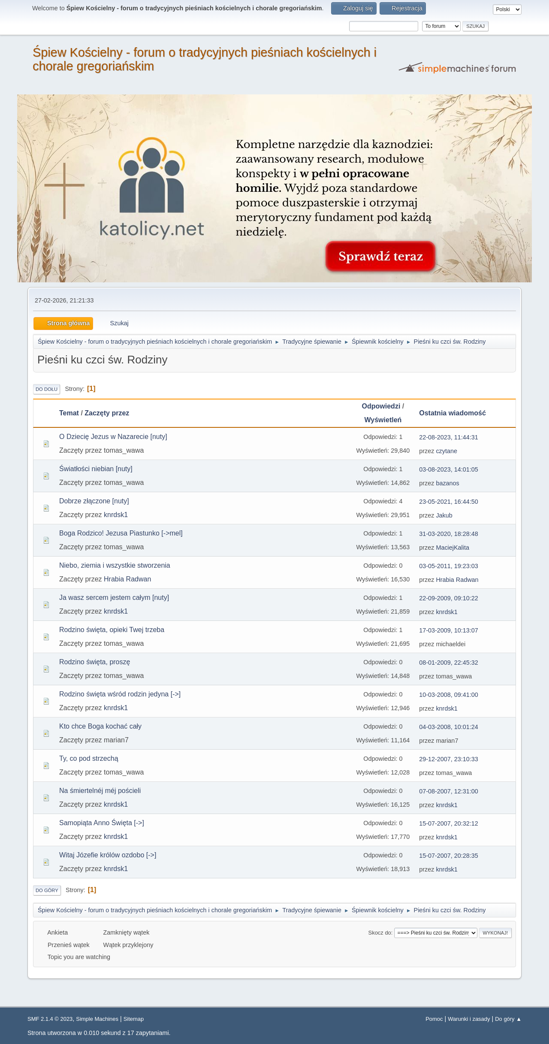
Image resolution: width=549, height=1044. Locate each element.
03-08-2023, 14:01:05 (448, 469)
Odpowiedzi (381, 406)
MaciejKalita (452, 547)
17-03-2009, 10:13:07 (448, 630)
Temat (69, 413)
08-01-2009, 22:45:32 (448, 662)
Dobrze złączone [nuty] (94, 501)
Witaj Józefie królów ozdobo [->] (107, 855)
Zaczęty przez (106, 413)
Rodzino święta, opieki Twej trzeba (111, 629)
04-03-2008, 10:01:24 (448, 726)
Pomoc (434, 1019)
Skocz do (379, 932)
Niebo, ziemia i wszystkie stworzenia (114, 565)
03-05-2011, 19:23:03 (448, 566)
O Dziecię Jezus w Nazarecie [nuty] (113, 436)
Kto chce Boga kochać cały (100, 726)
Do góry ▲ (508, 1019)
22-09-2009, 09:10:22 (448, 598)
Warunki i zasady (469, 1019)
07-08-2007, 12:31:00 (448, 791)
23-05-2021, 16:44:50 (448, 501)
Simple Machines (97, 1019)
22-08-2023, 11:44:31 (448, 437)
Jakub (444, 515)
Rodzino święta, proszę (94, 662)
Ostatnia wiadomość (456, 413)
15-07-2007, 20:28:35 (448, 855)
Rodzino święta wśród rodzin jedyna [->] (120, 694)
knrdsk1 (116, 514)
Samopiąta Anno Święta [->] (101, 822)
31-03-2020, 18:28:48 (448, 533)
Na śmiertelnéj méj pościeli (100, 790)
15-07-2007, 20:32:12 (448, 823)
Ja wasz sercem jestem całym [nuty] (114, 597)
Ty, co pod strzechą (88, 758)
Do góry (47, 890)
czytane (446, 451)
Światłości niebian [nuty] (96, 468)
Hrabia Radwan (127, 579)
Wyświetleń (382, 420)
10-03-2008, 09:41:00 (448, 694)
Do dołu (46, 389)
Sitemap (134, 1019)
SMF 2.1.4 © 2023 (49, 1019)
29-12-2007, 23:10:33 (448, 759)
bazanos (447, 483)
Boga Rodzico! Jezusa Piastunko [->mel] (121, 533)
